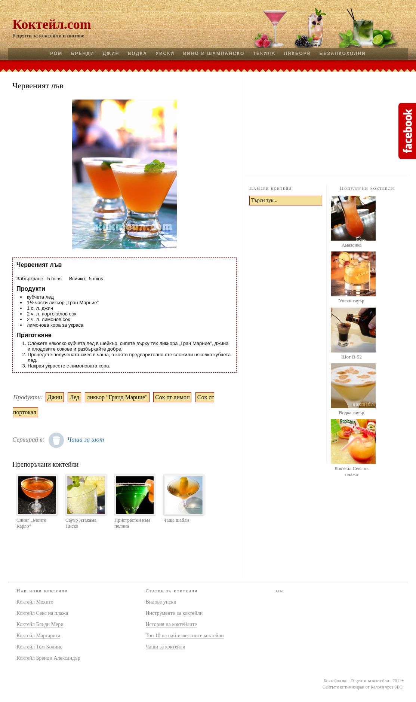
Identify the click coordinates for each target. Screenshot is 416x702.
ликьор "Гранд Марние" (117, 397)
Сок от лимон (172, 397)
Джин (111, 53)
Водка (137, 53)
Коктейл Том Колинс (39, 647)
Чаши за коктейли (165, 647)
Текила (264, 53)
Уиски (165, 53)
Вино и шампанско (214, 53)
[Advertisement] (326, 123)
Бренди (82, 53)
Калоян (377, 687)
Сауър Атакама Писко (80, 523)
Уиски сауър (351, 300)
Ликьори (297, 53)
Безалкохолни (343, 53)
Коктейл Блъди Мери (40, 624)
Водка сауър (351, 412)
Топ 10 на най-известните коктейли (185, 635)
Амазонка (352, 245)
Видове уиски (161, 602)
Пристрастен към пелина (132, 523)
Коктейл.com (51, 24)
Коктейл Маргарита (38, 635)
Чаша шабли (176, 520)
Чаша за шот (85, 439)
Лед (74, 397)
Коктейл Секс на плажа (352, 471)
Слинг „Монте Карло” (31, 523)
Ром (56, 53)
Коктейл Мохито (34, 602)
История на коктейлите (171, 624)
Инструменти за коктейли (174, 613)
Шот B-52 (351, 357)
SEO (398, 687)
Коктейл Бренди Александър (48, 658)
